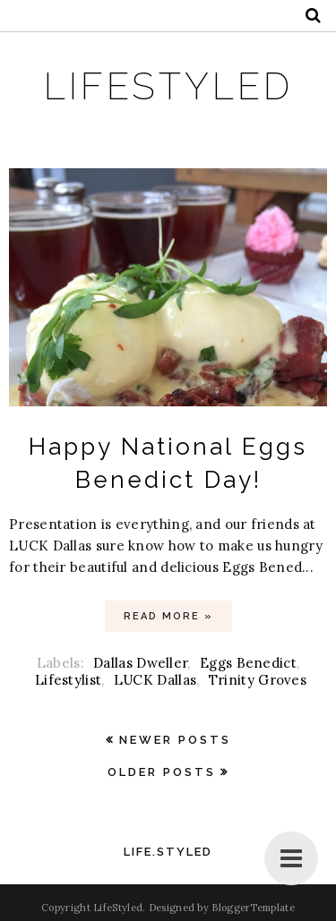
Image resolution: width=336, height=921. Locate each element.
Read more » (168, 616)
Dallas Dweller (140, 662)
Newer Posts (175, 739)
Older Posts (162, 772)
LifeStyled (168, 86)
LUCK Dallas (155, 679)
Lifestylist (68, 679)
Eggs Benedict (248, 662)
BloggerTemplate (253, 907)
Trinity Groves (257, 679)
